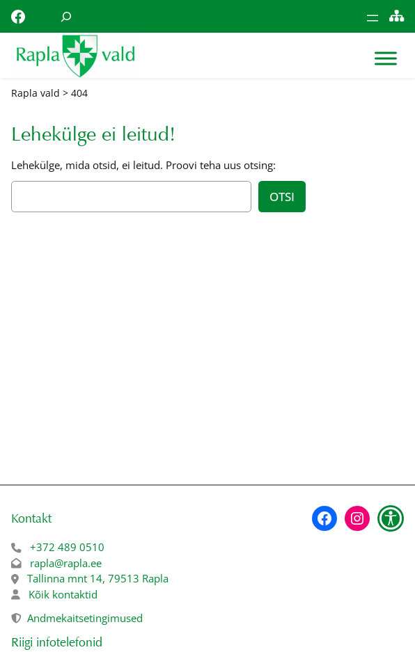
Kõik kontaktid (63, 594)
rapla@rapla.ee (66, 563)
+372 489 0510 (67, 547)
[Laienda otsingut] (66, 16)
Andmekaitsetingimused (85, 618)
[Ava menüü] (372, 18)
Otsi (282, 197)
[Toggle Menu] (386, 58)
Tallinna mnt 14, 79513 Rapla (98, 578)
